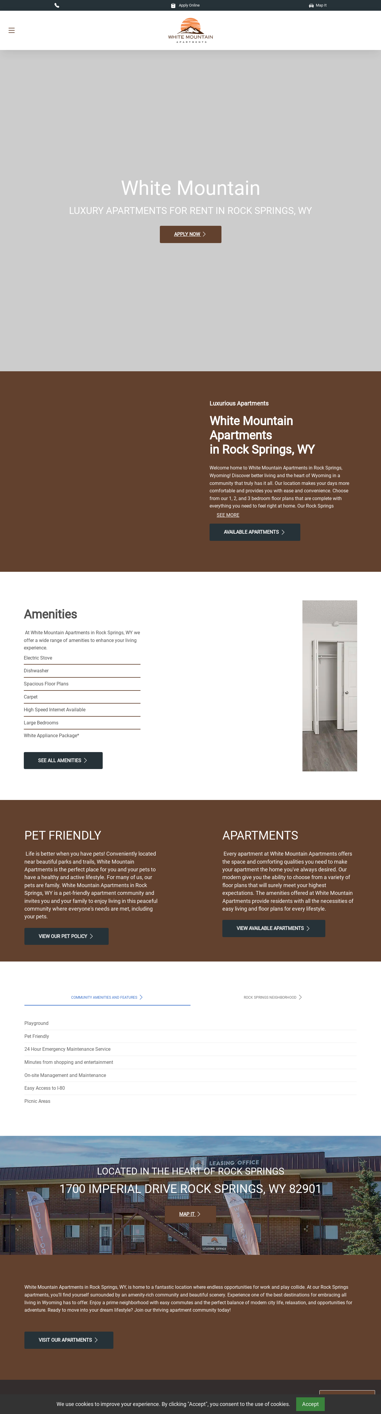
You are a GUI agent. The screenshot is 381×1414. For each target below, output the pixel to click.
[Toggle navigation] (12, 30)
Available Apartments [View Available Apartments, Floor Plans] (255, 532)
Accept (310, 1404)
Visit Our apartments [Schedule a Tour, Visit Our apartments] (69, 1340)
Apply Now (190, 234)
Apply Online (185, 5)
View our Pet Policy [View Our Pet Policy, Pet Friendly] (66, 936)
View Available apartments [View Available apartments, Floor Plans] (274, 928)
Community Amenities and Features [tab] (107, 997)
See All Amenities (63, 760)
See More (228, 515)
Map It (318, 5)
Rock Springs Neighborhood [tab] (273, 997)
